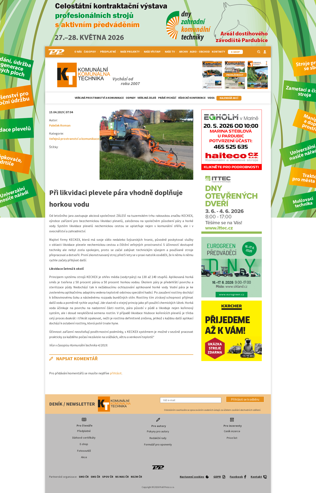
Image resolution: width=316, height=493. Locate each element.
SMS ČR (95, 476)
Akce (84, 457)
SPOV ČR (107, 476)
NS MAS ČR (122, 476)
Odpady (130, 98)
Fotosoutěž (84, 451)
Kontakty (218, 51)
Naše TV (171, 51)
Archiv (183, 51)
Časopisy (91, 51)
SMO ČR (84, 476)
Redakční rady (158, 438)
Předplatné (109, 51)
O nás (78, 51)
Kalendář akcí (229, 98)
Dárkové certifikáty (84, 437)
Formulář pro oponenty (158, 444)
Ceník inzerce (232, 431)
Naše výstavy (153, 51)
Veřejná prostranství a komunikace (99, 98)
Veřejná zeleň (146, 98)
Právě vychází (167, 98)
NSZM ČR (136, 476)
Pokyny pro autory (158, 431)
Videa (211, 98)
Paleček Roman (60, 125)
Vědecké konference (192, 98)
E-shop (84, 444)
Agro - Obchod (200, 51)
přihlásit (116, 373)
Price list (232, 438)
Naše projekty (131, 51)
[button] (245, 399)
